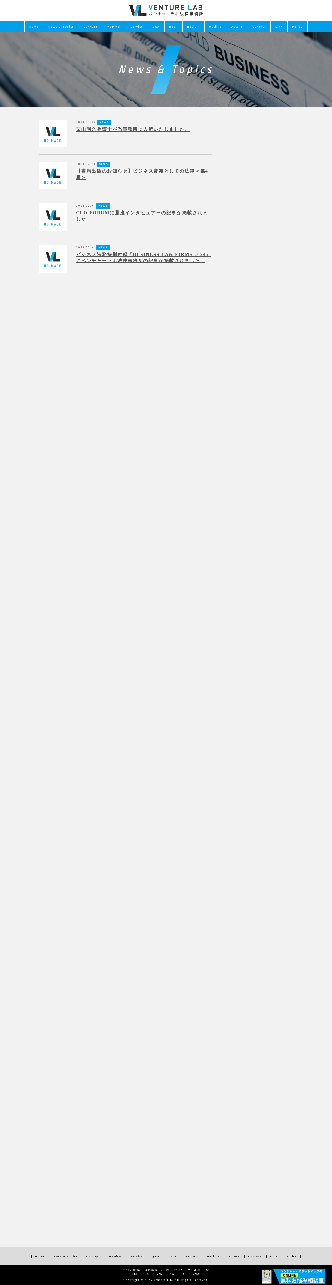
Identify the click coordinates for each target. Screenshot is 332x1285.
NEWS (103, 164)
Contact (259, 26)
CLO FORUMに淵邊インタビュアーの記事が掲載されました (142, 215)
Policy (297, 26)
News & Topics (61, 26)
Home (34, 26)
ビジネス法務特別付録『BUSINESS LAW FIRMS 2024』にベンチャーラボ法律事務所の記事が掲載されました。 (143, 257)
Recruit (193, 26)
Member (114, 26)
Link (279, 26)
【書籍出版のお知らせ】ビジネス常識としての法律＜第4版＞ (142, 174)
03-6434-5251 (153, 1274)
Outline (215, 26)
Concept (91, 26)
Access (237, 26)
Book (173, 26)
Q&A (156, 26)
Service (136, 26)
